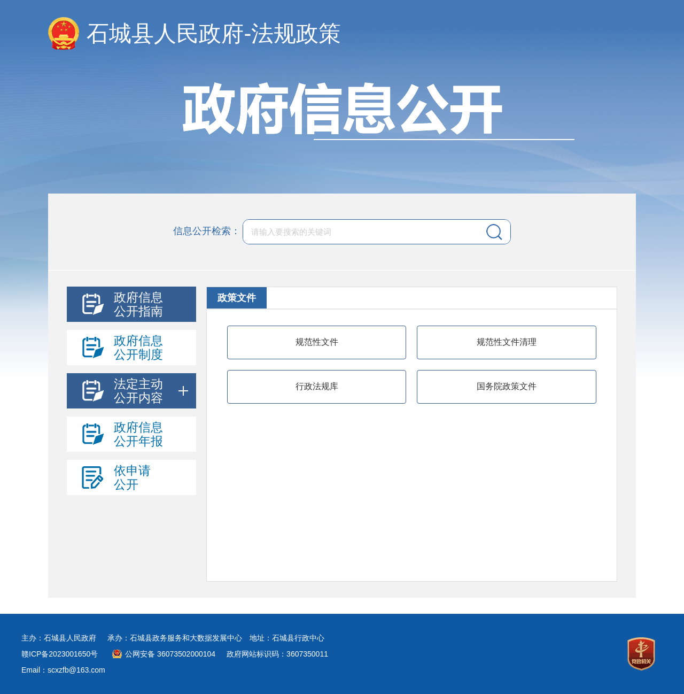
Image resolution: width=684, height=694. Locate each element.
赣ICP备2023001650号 (59, 654)
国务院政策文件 (507, 386)
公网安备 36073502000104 (170, 654)
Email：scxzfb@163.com (63, 670)
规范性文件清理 (507, 341)
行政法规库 (317, 386)
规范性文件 (317, 341)
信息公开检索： (206, 231)
